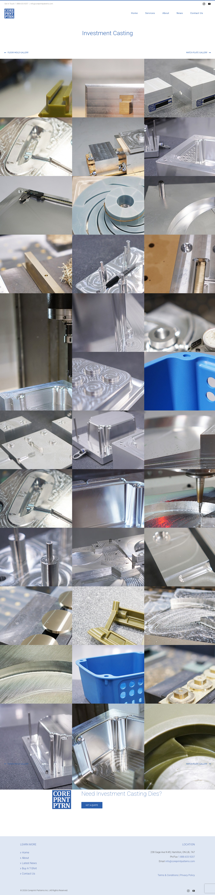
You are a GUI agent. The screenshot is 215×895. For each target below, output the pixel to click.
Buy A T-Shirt (29, 868)
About (25, 857)
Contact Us (28, 873)
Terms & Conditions (168, 875)
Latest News (29, 863)
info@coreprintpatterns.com (41, 4)
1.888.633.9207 (21, 4)
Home (25, 852)
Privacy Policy (187, 875)
